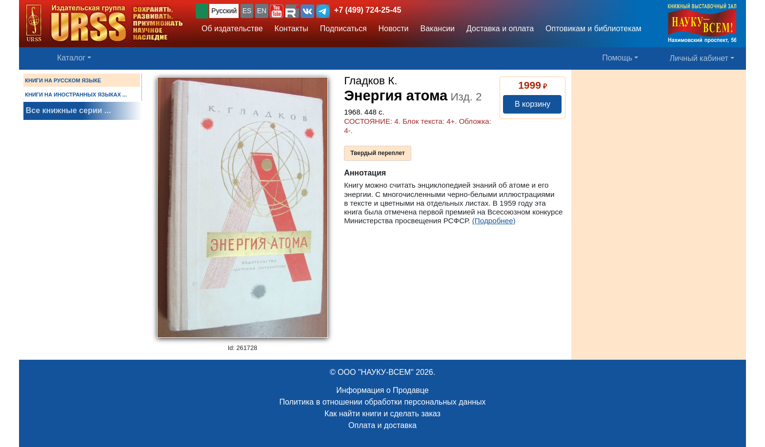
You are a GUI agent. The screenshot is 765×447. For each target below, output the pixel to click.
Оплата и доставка (382, 425)
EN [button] (261, 11)
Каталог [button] (71, 58)
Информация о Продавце (382, 390)
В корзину (532, 104)
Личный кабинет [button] (699, 58)
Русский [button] (224, 11)
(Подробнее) (494, 220)
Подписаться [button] (343, 28)
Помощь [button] (617, 58)
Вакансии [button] (438, 28)
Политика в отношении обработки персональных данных (382, 402)
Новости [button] (394, 28)
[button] (276, 11)
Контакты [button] (291, 28)
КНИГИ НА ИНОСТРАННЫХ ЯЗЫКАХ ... (76, 94)
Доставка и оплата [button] (500, 28)
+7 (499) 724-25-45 (367, 10)
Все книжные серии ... (68, 110)
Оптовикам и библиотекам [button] (593, 28)
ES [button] (247, 11)
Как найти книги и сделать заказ (382, 413)
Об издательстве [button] (232, 28)
